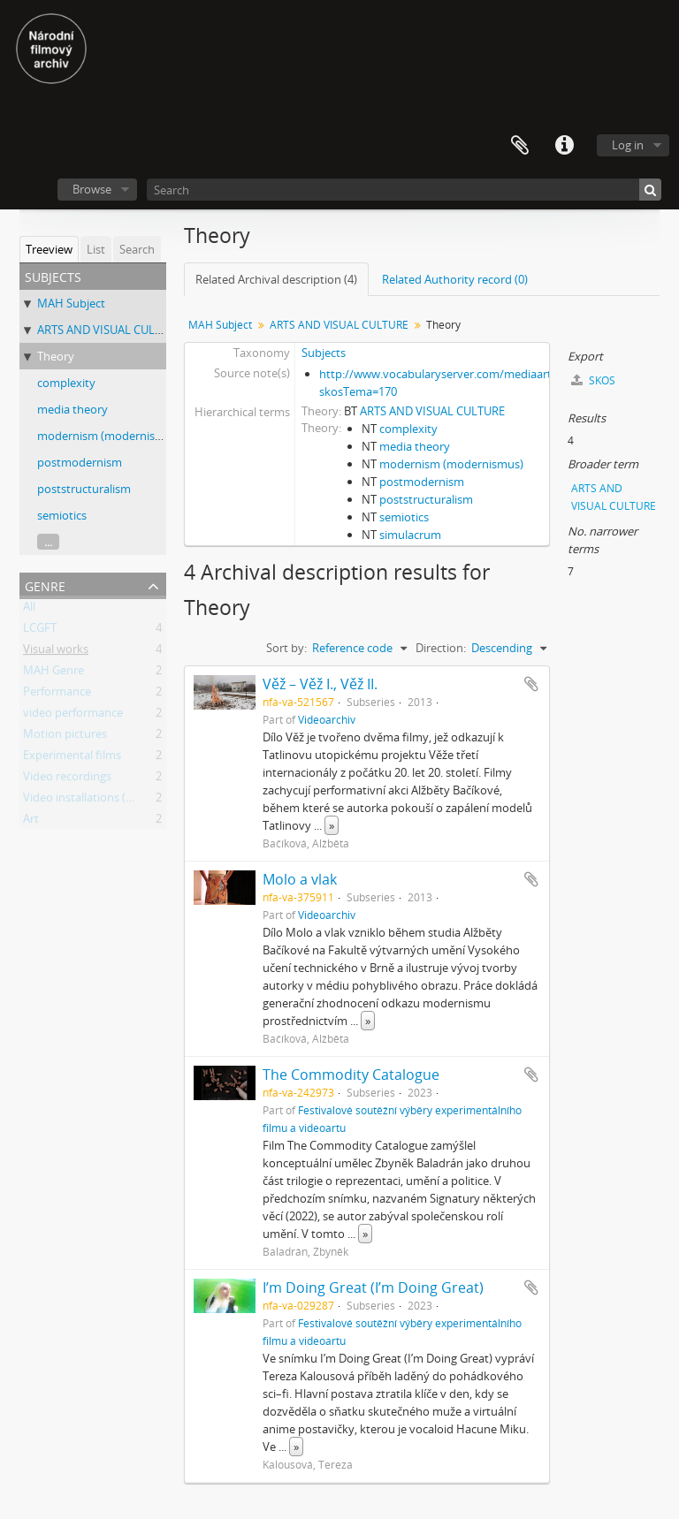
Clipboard (520, 146)
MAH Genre (53, 673)
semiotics (62, 515)
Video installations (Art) (84, 801)
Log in (628, 145)
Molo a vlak (300, 879)
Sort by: (286, 648)
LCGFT (40, 631)
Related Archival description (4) (276, 279)
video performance (73, 716)
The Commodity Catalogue (351, 1074)
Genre (45, 584)
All (29, 610)
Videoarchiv (326, 719)
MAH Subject (71, 303)
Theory (55, 356)
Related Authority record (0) (455, 279)
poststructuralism (84, 489)
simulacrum (410, 535)
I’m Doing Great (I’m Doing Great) (373, 1287)
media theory (72, 409)
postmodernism (79, 462)
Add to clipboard (531, 684)
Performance (57, 695)
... (48, 542)
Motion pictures (65, 737)
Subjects (323, 353)
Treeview (49, 249)
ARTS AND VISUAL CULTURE (109, 330)
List (96, 249)
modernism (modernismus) (109, 436)
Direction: (441, 648)
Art (31, 822)
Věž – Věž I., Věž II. (320, 684)
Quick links (564, 146)
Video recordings (67, 779)
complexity (66, 383)
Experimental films (72, 758)
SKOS (593, 380)
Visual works (55, 652)
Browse (91, 189)
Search (137, 249)
